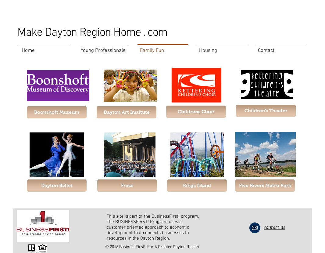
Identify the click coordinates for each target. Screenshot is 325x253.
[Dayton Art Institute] (126, 112)
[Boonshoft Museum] (57, 112)
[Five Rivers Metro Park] (265, 185)
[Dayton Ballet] (57, 185)
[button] (266, 111)
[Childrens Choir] (196, 112)
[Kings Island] (197, 185)
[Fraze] (127, 185)
